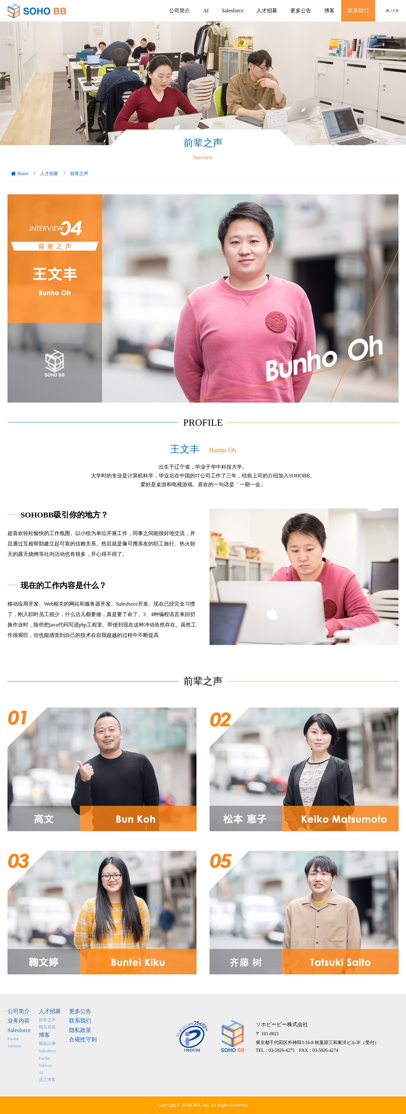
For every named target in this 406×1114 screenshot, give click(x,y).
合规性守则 (83, 1040)
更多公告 (300, 10)
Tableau (14, 1045)
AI (206, 10)
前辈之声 (79, 173)
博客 (329, 10)
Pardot (13, 1038)
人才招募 (266, 10)
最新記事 (47, 1043)
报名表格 (47, 1027)
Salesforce (232, 10)
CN (396, 10)
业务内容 (18, 1021)
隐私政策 (80, 1030)
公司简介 (179, 10)
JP (387, 10)
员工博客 (47, 1079)
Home (22, 173)
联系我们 (358, 10)
